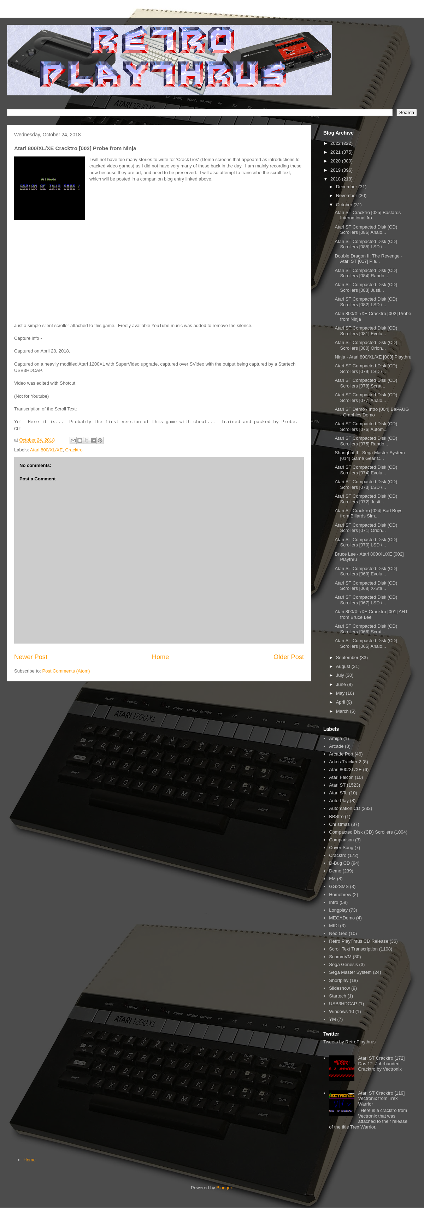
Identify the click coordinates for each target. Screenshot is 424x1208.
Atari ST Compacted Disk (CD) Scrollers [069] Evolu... (366, 571)
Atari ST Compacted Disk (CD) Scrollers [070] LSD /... (366, 542)
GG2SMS (339, 886)
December (347, 186)
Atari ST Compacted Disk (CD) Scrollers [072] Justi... (366, 498)
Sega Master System (350, 972)
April (341, 702)
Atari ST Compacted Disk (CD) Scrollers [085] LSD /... (366, 244)
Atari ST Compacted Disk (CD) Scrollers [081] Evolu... (366, 330)
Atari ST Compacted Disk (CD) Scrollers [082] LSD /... (366, 301)
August (344, 666)
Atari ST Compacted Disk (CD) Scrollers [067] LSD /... (366, 599)
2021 (336, 152)
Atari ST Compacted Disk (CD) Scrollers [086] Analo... (366, 229)
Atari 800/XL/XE (46, 449)
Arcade (336, 746)
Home (160, 657)
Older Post (288, 657)
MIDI (333, 925)
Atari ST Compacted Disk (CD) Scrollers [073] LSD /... (366, 484)
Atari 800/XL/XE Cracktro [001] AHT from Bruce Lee (371, 614)
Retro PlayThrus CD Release (358, 941)
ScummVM (340, 956)
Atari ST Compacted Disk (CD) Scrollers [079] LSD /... (366, 368)
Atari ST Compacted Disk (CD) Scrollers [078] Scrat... (366, 383)
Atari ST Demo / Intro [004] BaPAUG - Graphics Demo (372, 412)
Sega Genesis (343, 964)
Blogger (224, 1187)
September (348, 657)
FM (332, 878)
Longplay (338, 910)
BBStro (336, 816)
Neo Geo (338, 933)
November (347, 195)
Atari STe (338, 792)
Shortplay (338, 980)
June (341, 684)
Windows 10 (341, 1011)
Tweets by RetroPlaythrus (349, 1041)
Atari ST (337, 785)
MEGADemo (342, 917)
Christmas (339, 824)
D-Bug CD (339, 863)
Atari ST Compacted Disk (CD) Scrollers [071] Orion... (366, 527)
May (341, 693)
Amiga (335, 738)
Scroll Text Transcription (353, 949)
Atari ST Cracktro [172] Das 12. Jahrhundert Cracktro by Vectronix (381, 1063)
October (345, 204)
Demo (335, 871)
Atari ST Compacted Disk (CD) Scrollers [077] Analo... (366, 397)
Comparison (341, 839)
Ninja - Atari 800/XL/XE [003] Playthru (373, 357)
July (341, 675)
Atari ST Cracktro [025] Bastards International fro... (368, 215)
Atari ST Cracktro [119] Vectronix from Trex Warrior (381, 1098)
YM (332, 1019)
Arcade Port (341, 754)
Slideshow (339, 988)
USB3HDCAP (343, 1003)
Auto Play (339, 800)
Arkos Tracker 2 (345, 761)
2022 (336, 143)
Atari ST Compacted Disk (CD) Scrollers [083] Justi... (366, 287)
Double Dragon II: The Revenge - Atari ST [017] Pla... (368, 258)
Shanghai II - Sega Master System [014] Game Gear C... (370, 455)
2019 (336, 170)
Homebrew (340, 894)
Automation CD (344, 808)
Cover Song (341, 847)
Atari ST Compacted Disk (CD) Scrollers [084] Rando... (366, 273)
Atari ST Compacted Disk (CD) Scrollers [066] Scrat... (366, 628)
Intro (333, 902)
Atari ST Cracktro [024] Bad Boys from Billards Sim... (368, 513)
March (343, 711)
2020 (336, 161)
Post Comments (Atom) (66, 671)
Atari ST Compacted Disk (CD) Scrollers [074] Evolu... (366, 469)
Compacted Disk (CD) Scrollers (361, 832)
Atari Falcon (341, 777)
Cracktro (74, 449)
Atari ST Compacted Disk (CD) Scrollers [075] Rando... (366, 441)
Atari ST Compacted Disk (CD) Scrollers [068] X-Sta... (366, 585)
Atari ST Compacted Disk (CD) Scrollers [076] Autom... (366, 426)
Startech (337, 996)
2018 (336, 179)
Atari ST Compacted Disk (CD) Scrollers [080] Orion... (366, 345)
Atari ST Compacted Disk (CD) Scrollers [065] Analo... (366, 643)
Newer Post (30, 657)
